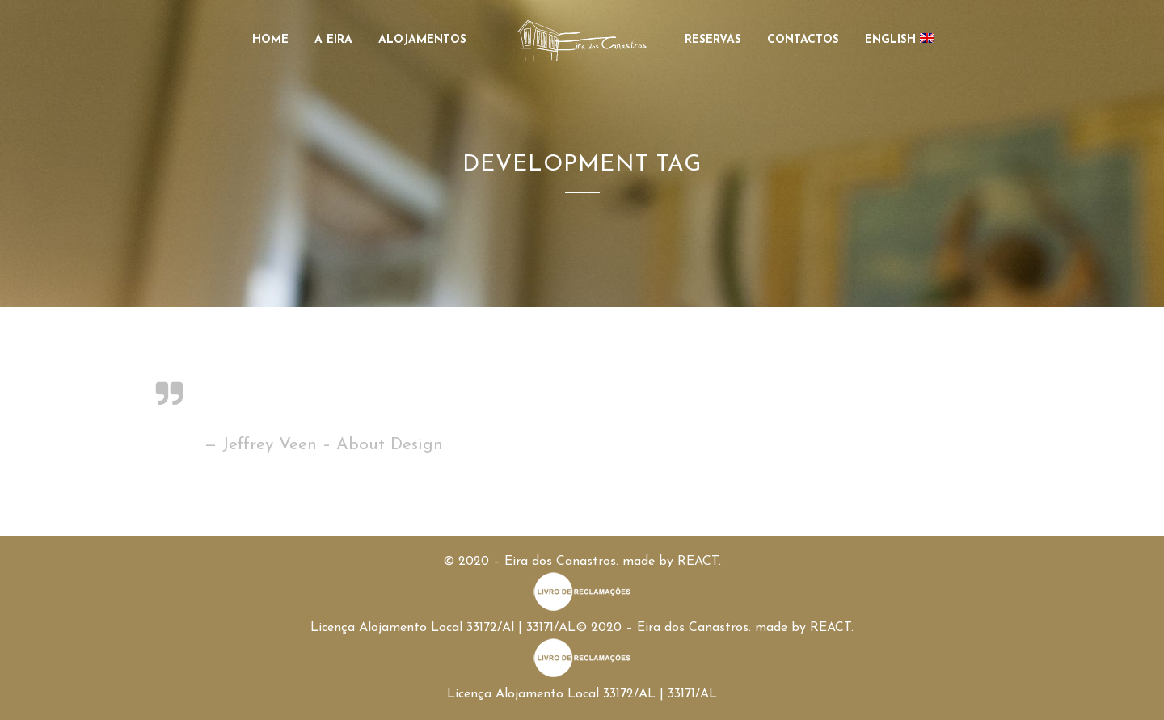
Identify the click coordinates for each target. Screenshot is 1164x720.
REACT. (699, 561)
